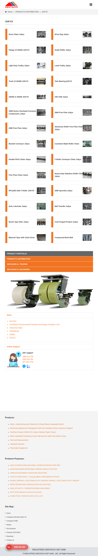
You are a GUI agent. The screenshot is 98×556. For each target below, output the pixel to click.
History (9, 525)
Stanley (42, 432)
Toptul (47, 432)
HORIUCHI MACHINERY (18, 473)
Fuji (43, 428)
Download (10, 536)
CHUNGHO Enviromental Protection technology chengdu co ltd (34, 324)
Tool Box (13, 432)
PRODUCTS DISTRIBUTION (27, 12)
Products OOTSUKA (13, 532)
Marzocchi (34, 424)
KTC (31, 432)
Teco (54, 436)
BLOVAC (13, 321)
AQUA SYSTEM (15, 465)
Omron (55, 428)
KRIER (12, 334)
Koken (35, 432)
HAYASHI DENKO (44, 488)
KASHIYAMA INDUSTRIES (37, 473)
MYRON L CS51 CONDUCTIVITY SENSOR (64, 481)
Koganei (69, 428)
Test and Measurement (19, 440)
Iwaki (49, 436)
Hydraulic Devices (17, 444)
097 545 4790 (27, 362)
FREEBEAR (14, 331)
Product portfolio (17, 254)
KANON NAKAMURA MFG (19, 469)
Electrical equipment (18, 428)
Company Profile (12, 521)
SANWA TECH (15, 496)
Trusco (53, 432)
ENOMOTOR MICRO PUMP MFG (48, 465)
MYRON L (13, 481)
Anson (34, 436)
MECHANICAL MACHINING (18, 269)
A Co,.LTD (39, 496)
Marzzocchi (42, 436)
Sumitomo (28, 436)
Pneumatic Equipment (19, 448)
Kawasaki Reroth (57, 424)
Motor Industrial (16, 436)
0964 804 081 (27, 359)
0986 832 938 (27, 357)
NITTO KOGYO (15, 492)
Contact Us (10, 540)
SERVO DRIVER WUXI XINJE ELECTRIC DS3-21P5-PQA (30, 484)
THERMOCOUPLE (30, 488)
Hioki (39, 428)
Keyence (62, 428)
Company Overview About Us (17, 517)
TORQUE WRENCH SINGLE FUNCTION (43, 469)
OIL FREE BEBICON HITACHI (49, 477)
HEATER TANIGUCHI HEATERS (31, 492)
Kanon (20, 432)
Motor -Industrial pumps (19, 424)
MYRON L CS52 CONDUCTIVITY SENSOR (33, 481)
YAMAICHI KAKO (27, 496)
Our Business (11, 528)
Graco (64, 436)
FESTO (12, 338)
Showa (41, 424)
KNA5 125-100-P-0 (16, 488)
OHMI (26, 432)
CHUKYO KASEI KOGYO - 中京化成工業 (24, 477)
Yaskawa (48, 428)
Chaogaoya (32, 428)
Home (8, 12)
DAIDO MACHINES (29, 465)
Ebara (47, 424)
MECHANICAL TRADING (17, 264)
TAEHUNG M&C (15, 328)
